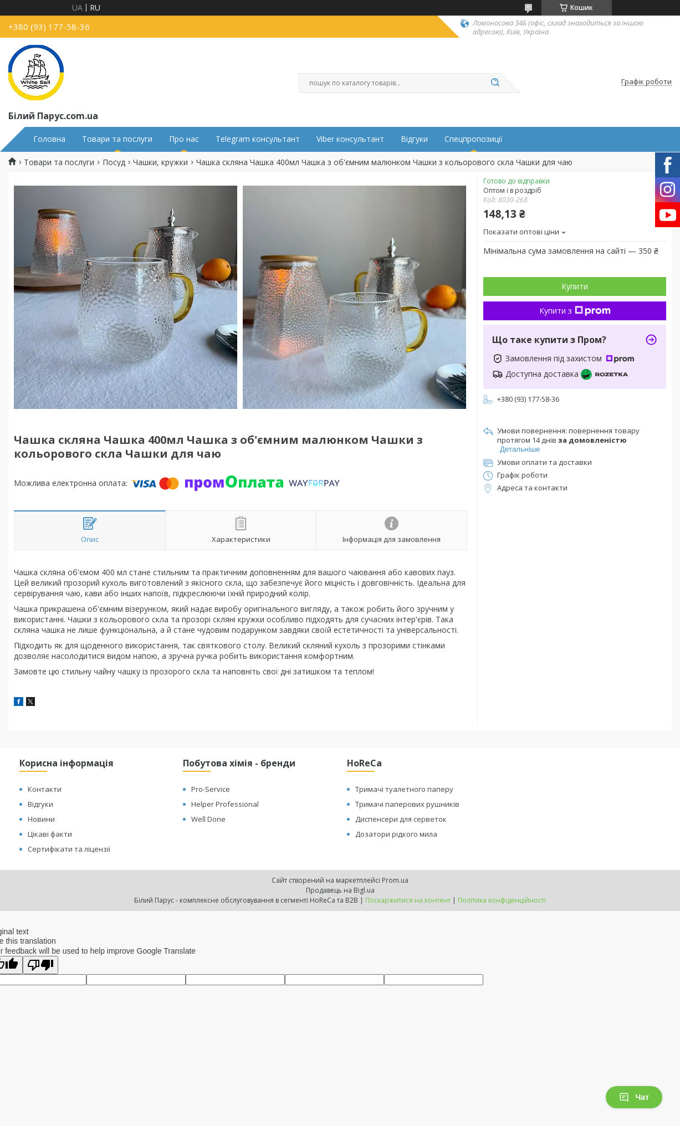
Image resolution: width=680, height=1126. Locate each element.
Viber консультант (350, 139)
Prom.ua (395, 880)
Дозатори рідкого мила (396, 834)
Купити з (575, 310)
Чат (634, 1097)
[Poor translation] (40, 965)
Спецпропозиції (473, 139)
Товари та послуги (117, 139)
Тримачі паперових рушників (407, 804)
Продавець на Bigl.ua (340, 890)
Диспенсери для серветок (401, 819)
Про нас (184, 139)
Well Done (208, 819)
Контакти (45, 789)
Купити (574, 286)
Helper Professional (225, 804)
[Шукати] (495, 83)
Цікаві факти (50, 834)
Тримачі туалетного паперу (404, 789)
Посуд (114, 162)
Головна (49, 139)
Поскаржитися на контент (408, 900)
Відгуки (414, 139)
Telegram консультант (258, 139)
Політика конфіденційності (502, 900)
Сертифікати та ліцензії (69, 849)
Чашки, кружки (160, 162)
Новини (41, 819)
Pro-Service (210, 789)
